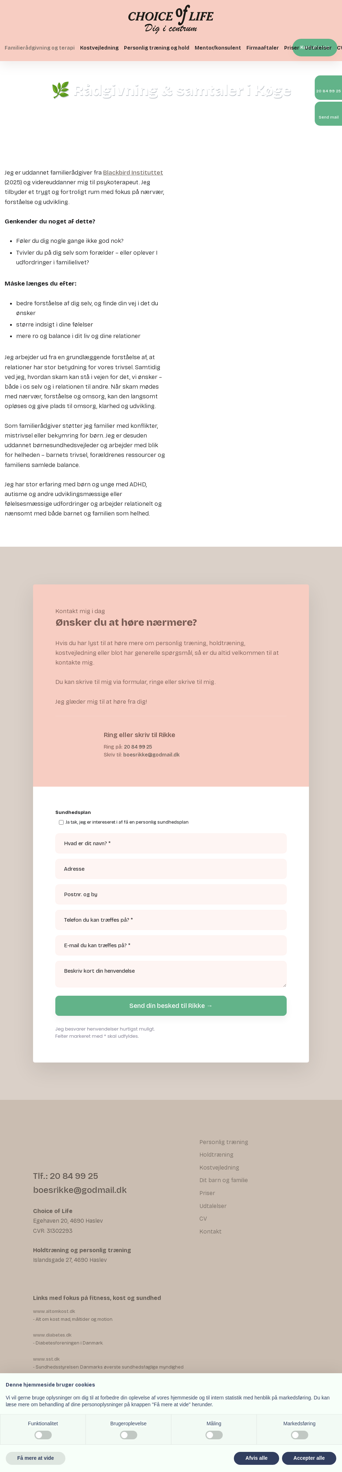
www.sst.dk (46, 1359)
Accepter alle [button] (309, 1458)
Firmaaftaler (262, 48)
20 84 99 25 (138, 747)
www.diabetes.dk (52, 1335)
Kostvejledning (99, 48)
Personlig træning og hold (156, 48)
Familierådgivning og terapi (40, 48)
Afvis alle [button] (256, 1458)
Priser (291, 48)
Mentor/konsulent (218, 48)
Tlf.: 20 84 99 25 (65, 1176)
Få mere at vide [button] (35, 1458)
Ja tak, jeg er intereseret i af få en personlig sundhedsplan (127, 822)
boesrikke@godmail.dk (151, 755)
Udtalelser (318, 48)
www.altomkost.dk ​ (54, 1311)
